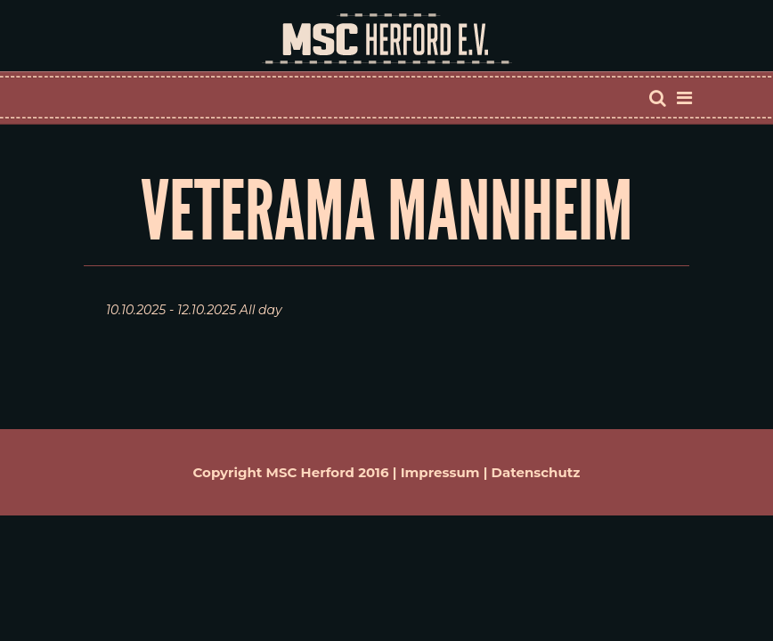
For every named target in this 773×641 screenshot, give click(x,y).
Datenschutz (536, 472)
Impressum (440, 472)
